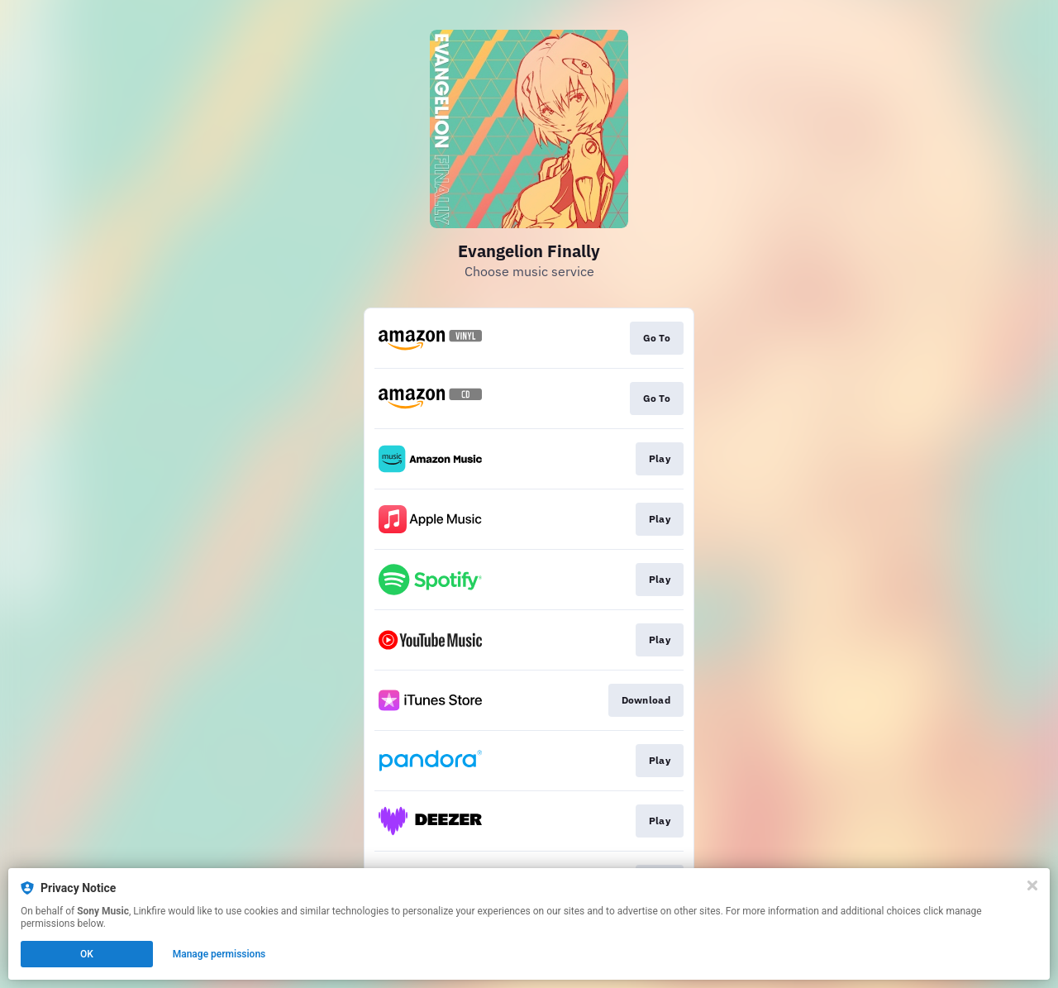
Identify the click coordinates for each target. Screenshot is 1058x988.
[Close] (1032, 885)
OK (86, 954)
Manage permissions (219, 954)
